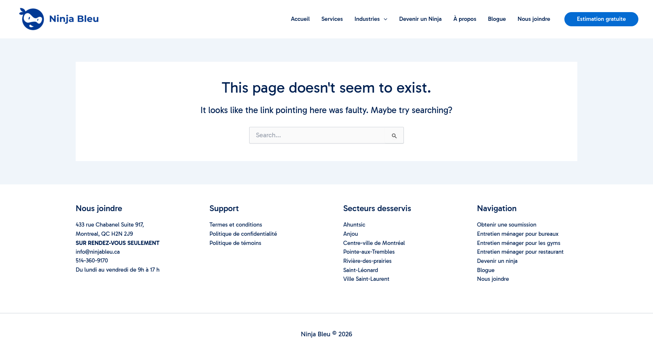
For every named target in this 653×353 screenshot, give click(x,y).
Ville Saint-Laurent (366, 277)
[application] (383, 19)
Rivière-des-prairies (368, 260)
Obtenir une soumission (507, 225)
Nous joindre (534, 19)
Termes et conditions (236, 225)
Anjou (350, 233)
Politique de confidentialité (243, 233)
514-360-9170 (92, 260)
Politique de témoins (235, 242)
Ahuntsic (354, 225)
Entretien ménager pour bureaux (518, 233)
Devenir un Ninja (420, 19)
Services (332, 19)
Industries (371, 19)
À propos (464, 19)
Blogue (497, 19)
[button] (601, 19)
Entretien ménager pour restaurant (521, 251)
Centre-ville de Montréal (374, 242)
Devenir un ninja (497, 260)
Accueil (300, 19)
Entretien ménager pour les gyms (519, 242)
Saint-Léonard (361, 268)
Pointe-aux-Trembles (369, 251)
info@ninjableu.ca (98, 251)
